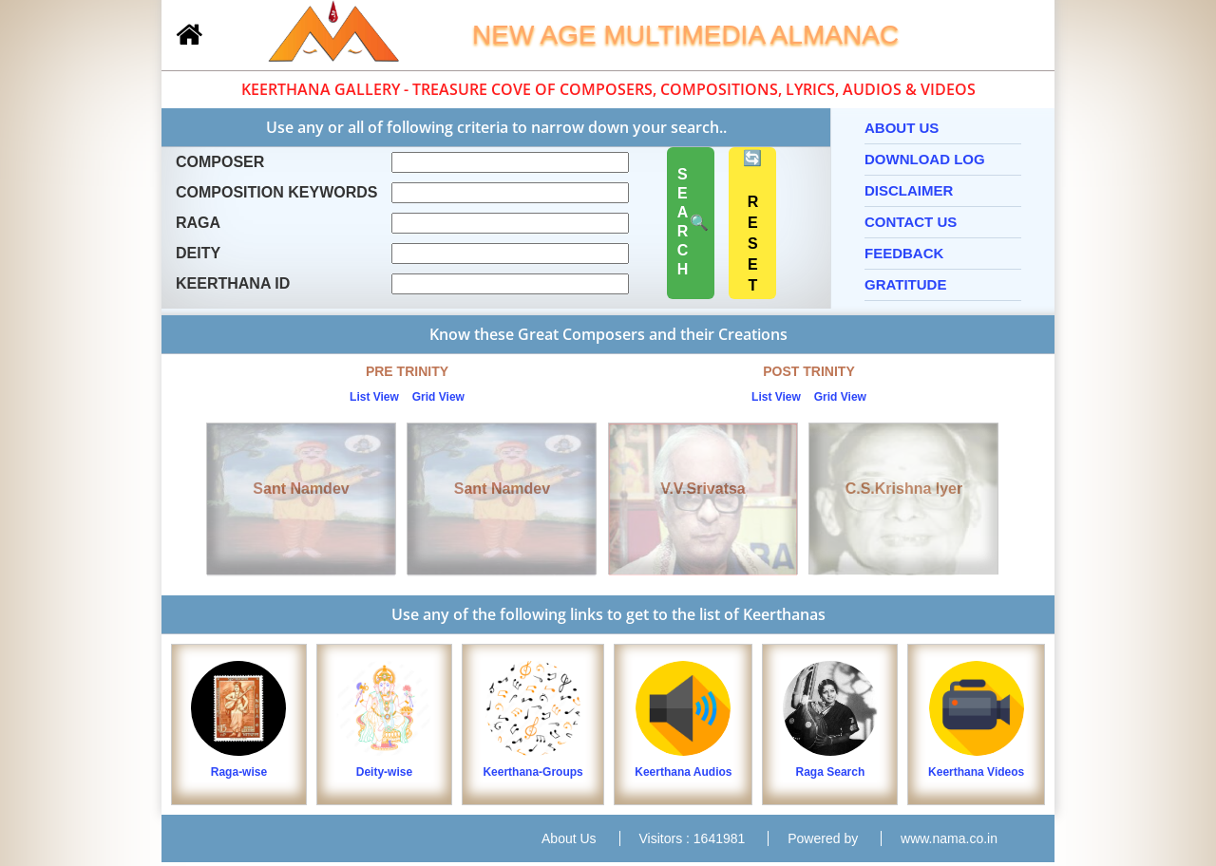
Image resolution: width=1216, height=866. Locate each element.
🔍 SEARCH (691, 223)
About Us (901, 128)
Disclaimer (908, 190)
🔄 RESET (753, 223)
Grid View (438, 397)
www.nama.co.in (949, 838)
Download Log (924, 159)
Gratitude (905, 284)
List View (374, 397)
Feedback (903, 253)
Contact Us (910, 222)
